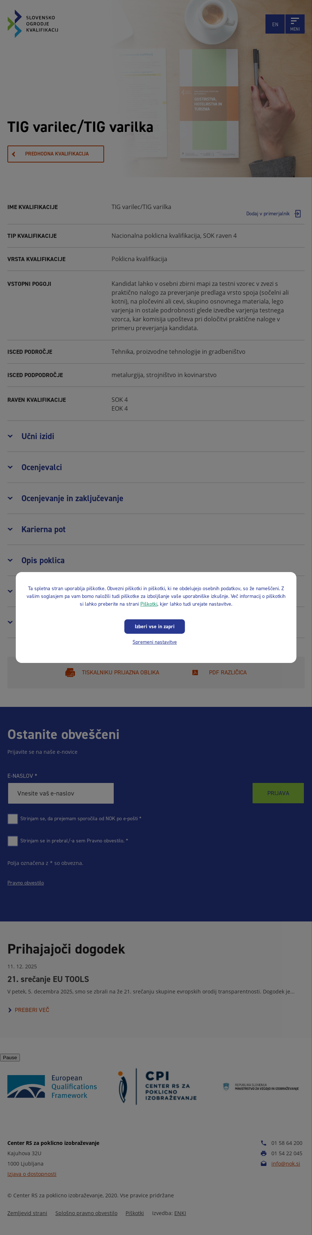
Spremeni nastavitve (155, 642)
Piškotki (148, 604)
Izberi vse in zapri (155, 626)
